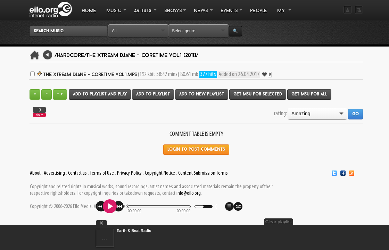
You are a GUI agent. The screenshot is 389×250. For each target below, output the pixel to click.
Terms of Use (102, 173)
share (39, 115)
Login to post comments (196, 150)
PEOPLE (258, 11)
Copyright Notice (160, 173)
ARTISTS (143, 14)
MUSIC (113, 14)
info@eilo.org (188, 193)
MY (281, 14)
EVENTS (228, 14)
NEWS (201, 14)
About (35, 173)
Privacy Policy (129, 173)
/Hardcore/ (70, 55)
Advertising (54, 173)
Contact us (77, 173)
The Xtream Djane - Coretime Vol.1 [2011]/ (142, 55)
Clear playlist (346, 221)
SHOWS (172, 14)
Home (89, 11)
